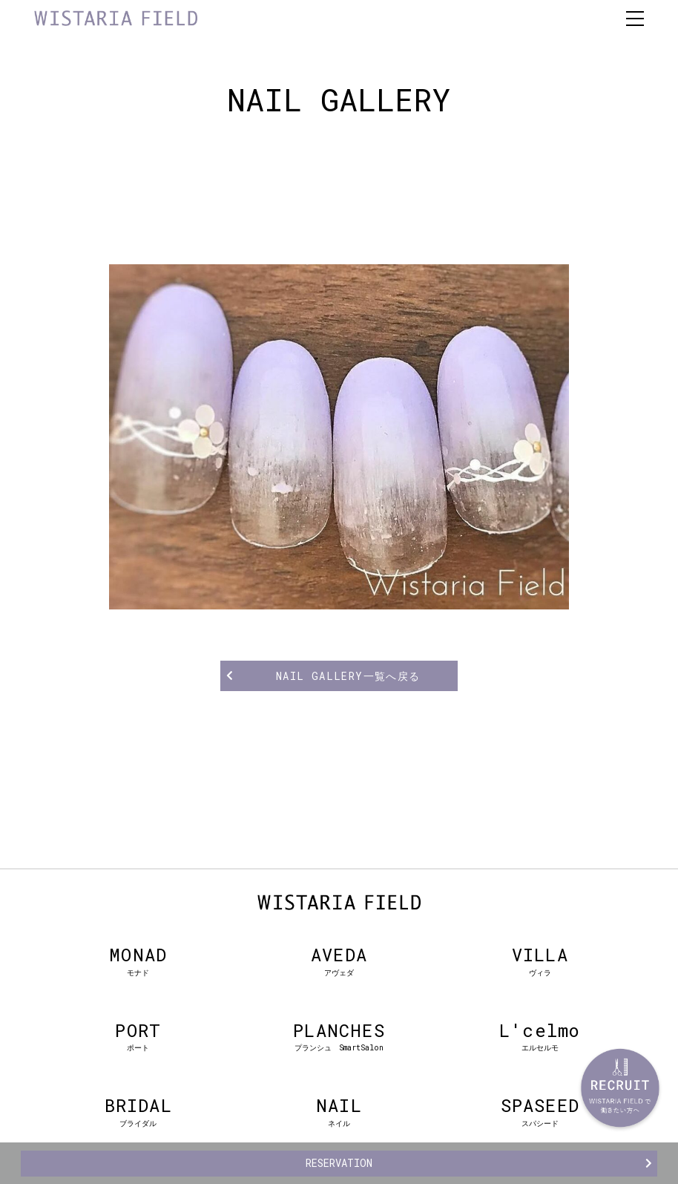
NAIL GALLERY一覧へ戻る (348, 676)
